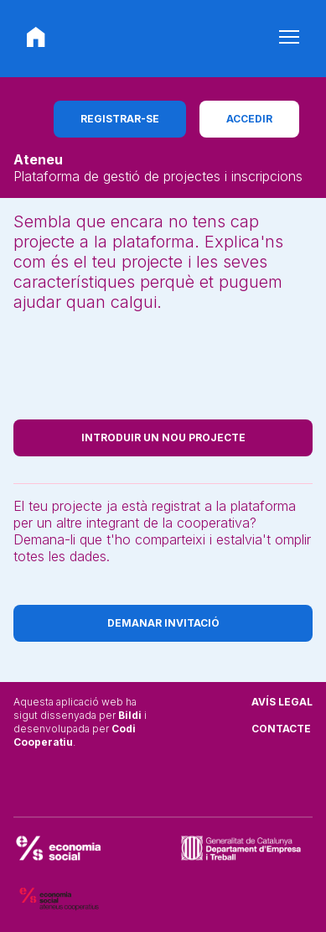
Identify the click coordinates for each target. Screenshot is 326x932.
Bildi (130, 715)
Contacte (281, 728)
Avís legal (282, 701)
